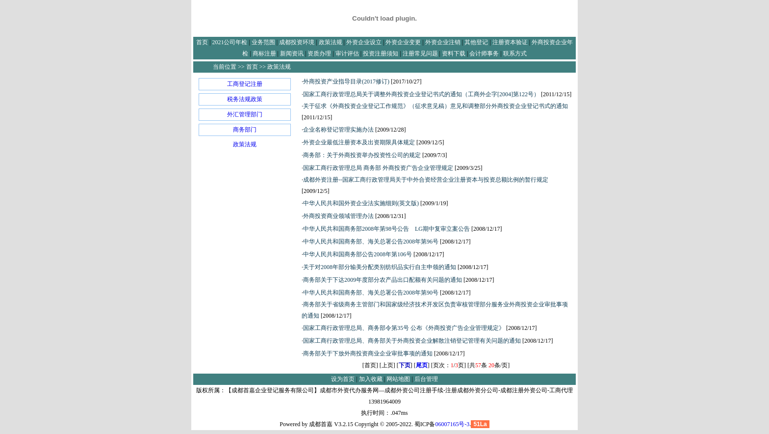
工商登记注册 (244, 84)
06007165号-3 (452, 424)
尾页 (422, 365)
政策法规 (244, 144)
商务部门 (244, 129)
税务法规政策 (244, 99)
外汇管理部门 (244, 114)
